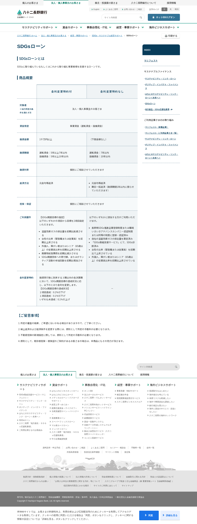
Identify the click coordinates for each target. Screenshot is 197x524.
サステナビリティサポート (33, 387)
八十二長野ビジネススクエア (129, 402)
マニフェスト (151, 60)
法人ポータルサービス (94, 395)
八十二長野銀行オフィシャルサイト (32, 14)
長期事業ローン (58, 418)
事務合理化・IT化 (95, 385)
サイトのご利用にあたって (105, 485)
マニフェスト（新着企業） (157, 127)
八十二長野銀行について (143, 3)
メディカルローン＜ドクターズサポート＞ (65, 399)
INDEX (147, 49)
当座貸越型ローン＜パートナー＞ (65, 412)
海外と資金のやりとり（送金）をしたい (163, 410)
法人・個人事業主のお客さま (66, 3)
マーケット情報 (112, 452)
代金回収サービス (92, 414)
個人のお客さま (30, 3)
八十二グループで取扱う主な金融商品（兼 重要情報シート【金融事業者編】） (139, 481)
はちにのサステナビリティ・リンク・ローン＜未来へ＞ (161, 96)
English (96, 9)
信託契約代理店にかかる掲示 (76, 485)
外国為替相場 (72, 452)
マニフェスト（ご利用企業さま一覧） (161, 132)
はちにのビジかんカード (62, 395)
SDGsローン (150, 103)
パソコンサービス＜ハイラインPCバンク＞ (98, 409)
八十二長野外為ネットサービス (98, 404)
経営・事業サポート (129, 385)
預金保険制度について (111, 477)
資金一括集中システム (94, 422)
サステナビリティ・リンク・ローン (160, 78)
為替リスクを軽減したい (160, 398)
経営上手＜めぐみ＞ (60, 404)
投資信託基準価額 (92, 452)
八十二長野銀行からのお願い (36, 481)
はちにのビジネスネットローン (65, 391)
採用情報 (171, 3)
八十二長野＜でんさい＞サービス (98, 399)
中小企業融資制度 (59, 439)
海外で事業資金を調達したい (162, 402)
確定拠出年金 (122, 395)
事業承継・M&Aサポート (128, 391)
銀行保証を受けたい (158, 405)
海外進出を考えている (159, 395)
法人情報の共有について (86, 477)
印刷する (172, 35)
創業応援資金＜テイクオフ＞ (64, 408)
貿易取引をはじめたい (159, 391)
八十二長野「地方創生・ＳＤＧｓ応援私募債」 (32, 425)
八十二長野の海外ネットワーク (163, 415)
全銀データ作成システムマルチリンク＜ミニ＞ (98, 426)
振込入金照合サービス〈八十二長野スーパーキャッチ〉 (98, 432)
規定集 (127, 452)
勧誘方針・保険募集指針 (34, 477)
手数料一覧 (136, 448)
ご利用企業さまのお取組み (30, 430)
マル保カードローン (60, 425)
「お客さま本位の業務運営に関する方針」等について (76, 481)
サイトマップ (128, 485)
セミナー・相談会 (118, 448)
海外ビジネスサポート (163, 385)
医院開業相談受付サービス (128, 398)
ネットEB (88, 391)
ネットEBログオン (165, 17)
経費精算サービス (92, 418)
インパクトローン (59, 429)
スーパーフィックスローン (63, 422)
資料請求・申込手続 (51, 448)
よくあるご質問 (111, 9)
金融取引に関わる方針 (136, 477)
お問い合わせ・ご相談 (133, 9)
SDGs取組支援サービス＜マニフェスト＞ (32, 396)
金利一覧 (150, 448)
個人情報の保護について (60, 477)
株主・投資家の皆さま (106, 3)
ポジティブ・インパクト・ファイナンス (161, 86)
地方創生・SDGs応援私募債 (157, 109)
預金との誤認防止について (162, 477)
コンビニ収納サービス (94, 438)
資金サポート (60, 385)
